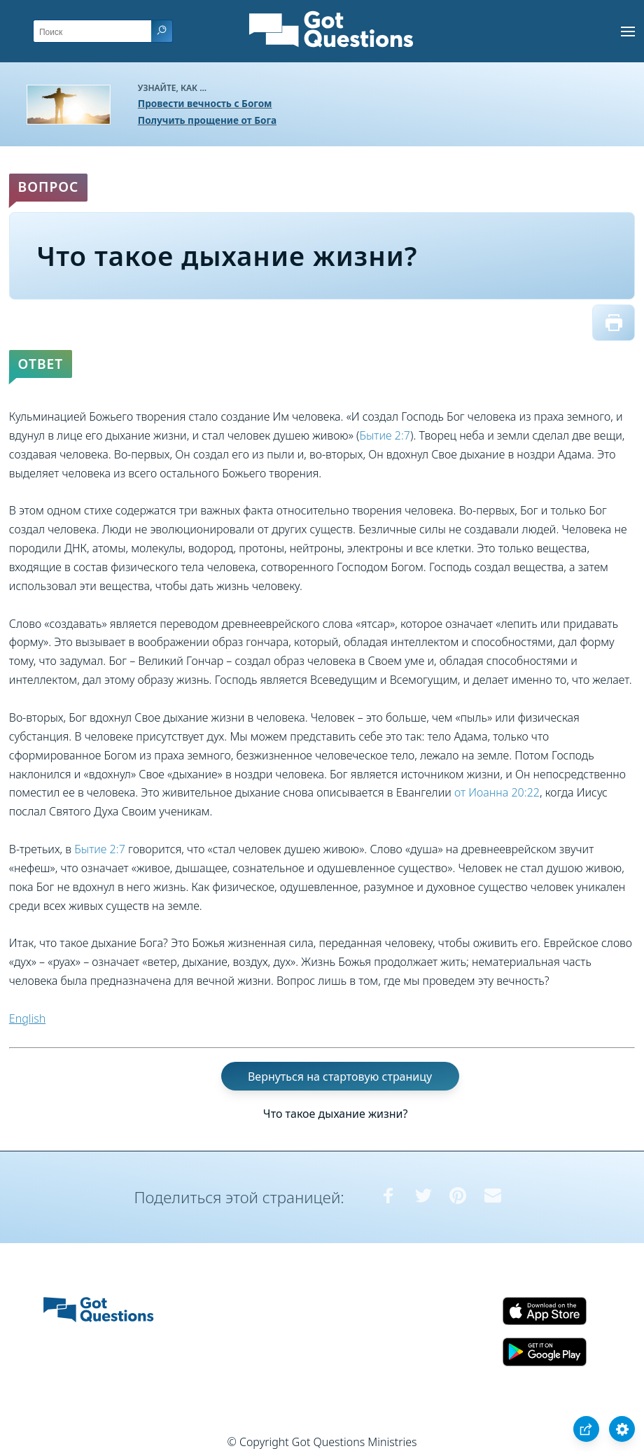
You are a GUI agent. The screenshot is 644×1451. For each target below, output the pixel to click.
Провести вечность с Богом (205, 103)
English (27, 1018)
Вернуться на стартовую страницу (340, 1076)
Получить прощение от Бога (207, 120)
